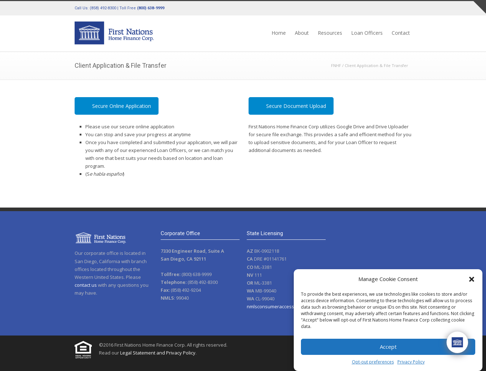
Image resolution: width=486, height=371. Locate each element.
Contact (401, 32)
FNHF (336, 65)
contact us (86, 285)
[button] (471, 279)
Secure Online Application (121, 106)
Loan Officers (367, 32)
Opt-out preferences (373, 362)
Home (279, 32)
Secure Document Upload (296, 106)
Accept (388, 346)
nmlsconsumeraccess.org (274, 306)
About (302, 32)
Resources (330, 32)
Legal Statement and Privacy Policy (157, 352)
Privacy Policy (411, 362)
